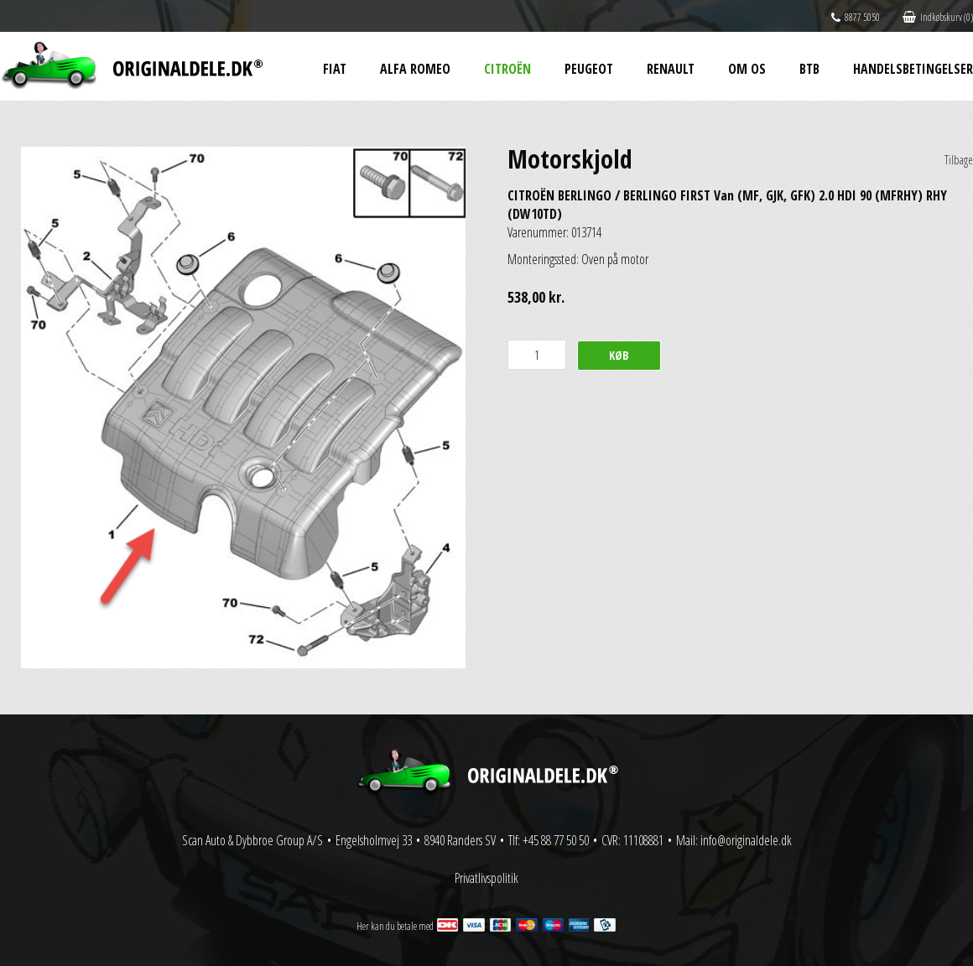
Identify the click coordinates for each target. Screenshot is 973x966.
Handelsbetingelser (913, 68)
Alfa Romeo (415, 68)
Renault (671, 68)
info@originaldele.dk (746, 840)
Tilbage (958, 160)
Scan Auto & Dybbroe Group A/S (252, 840)
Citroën (507, 68)
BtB (809, 68)
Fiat (334, 68)
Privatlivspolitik (486, 878)
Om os (747, 68)
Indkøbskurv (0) (938, 17)
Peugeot (589, 68)
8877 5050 (855, 17)
